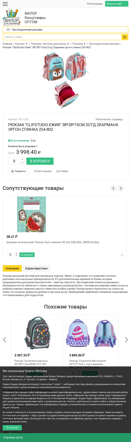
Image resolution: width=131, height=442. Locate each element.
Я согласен (12, 427)
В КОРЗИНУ (40, 161)
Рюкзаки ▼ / (81, 43)
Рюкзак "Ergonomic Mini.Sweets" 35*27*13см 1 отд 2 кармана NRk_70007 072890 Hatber (88, 364)
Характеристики (36, 268)
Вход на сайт (114, 3)
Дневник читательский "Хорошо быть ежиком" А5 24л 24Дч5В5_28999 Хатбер (52, 242)
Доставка (62, 171)
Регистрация (94, 3)
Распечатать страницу (109, 119)
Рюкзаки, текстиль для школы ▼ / (52, 43)
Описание (12, 268)
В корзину (27, 254)
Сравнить (18, 171)
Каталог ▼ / (23, 43)
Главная (7, 43)
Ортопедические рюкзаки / (106, 43)
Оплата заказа (42, 171)
